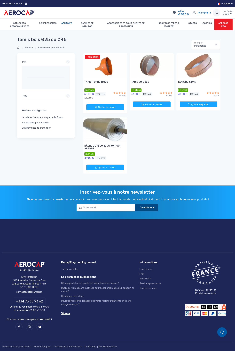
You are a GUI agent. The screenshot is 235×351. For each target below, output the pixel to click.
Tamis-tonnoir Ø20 (96, 82)
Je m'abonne (145, 207)
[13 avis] (166, 93)
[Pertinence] (205, 44)
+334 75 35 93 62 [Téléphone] (29, 301)
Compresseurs (48, 23)
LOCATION (207, 23)
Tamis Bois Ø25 (140, 82)
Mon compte (204, 12)
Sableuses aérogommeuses (19, 25)
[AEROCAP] (29, 264)
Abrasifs (66, 23)
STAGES (192, 23)
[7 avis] (213, 93)
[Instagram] (29, 326)
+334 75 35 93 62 (12, 3)
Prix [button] (24, 61)
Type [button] (25, 95)
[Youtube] (39, 326)
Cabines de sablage (87, 25)
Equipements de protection (36, 127)
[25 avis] (119, 93)
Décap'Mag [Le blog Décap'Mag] (183, 12)
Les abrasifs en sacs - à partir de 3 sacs (42, 117)
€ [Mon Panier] (228, 12)
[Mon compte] (194, 13)
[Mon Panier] (216, 13)
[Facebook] (19, 326)
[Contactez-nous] (25, 3)
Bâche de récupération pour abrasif (102, 147)
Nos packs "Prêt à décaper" (168, 25)
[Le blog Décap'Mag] (174, 13)
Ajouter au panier (105, 107)
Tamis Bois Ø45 (187, 82)
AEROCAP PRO (223, 25)
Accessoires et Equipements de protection (126, 25)
